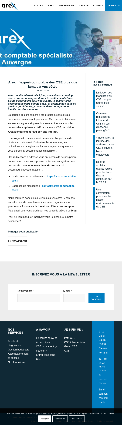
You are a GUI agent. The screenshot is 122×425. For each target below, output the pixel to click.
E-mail (67, 290)
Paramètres (60, 419)
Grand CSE (70, 346)
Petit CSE (69, 338)
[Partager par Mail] (26, 240)
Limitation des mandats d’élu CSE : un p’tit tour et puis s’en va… (104, 99)
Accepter (45, 419)
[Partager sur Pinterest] (15, 240)
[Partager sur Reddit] (23, 240)
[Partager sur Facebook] (8, 240)
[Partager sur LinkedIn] (17, 240)
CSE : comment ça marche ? (46, 348)
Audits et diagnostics (14, 343)
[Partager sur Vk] (20, 240)
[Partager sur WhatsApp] (13, 240)
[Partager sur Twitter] (10, 240)
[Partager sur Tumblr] (18, 240)
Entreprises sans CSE (45, 357)
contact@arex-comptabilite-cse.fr (107, 398)
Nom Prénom (25, 290)
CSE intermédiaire (74, 342)
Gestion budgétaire (18, 349)
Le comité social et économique (46, 340)
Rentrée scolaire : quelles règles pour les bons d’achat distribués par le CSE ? (104, 172)
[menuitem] (39, 5)
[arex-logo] (10, 5)
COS (67, 350)
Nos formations (16, 362)
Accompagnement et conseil (18, 355)
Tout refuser (76, 419)
